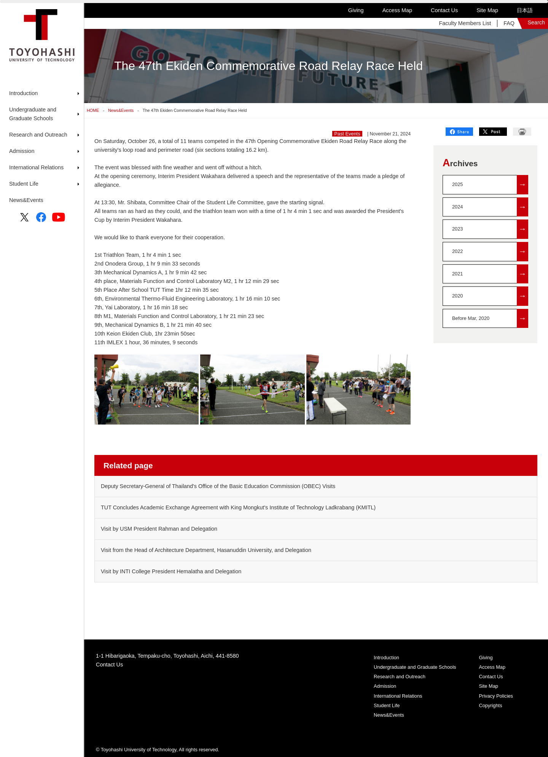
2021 (490, 274)
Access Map (397, 10)
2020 (490, 296)
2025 (490, 184)
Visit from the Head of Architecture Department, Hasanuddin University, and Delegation (206, 550)
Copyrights (490, 705)
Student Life (387, 705)
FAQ (509, 23)
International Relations (398, 696)
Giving (356, 10)
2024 (490, 207)
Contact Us (444, 10)
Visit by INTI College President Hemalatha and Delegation (171, 571)
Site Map (487, 10)
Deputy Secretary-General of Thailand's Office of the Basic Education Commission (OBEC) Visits (218, 486)
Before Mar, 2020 (490, 318)
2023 (490, 229)
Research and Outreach (399, 676)
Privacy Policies (496, 696)
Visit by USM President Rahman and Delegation (159, 529)
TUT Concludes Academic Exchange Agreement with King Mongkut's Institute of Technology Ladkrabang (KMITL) (238, 507)
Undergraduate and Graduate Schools (415, 667)
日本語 (525, 10)
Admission (385, 686)
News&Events (26, 200)
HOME (93, 110)
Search (536, 22)
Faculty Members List (465, 23)
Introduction (386, 657)
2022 (490, 251)
